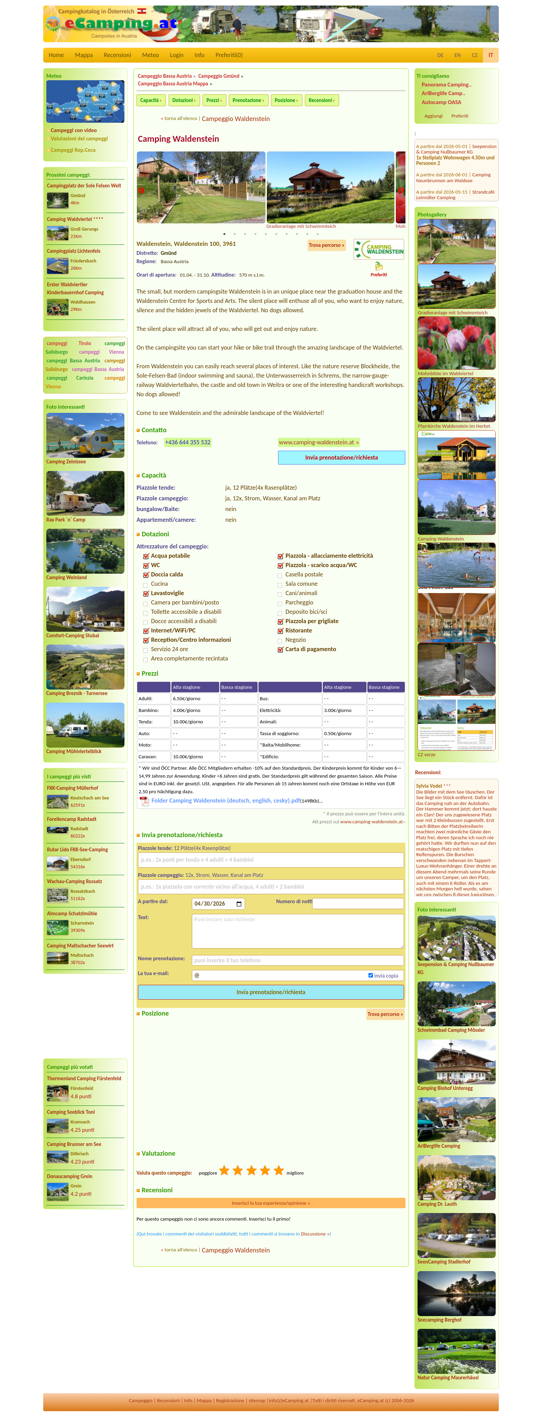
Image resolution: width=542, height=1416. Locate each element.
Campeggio (140, 1400)
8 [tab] (296, 234)
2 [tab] (234, 234)
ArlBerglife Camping (439, 1146)
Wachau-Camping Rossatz (74, 881)
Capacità (149, 100)
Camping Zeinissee (66, 462)
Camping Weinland (66, 577)
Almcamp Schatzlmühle (72, 913)
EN (458, 55)
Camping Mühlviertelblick (74, 751)
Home (56, 55)
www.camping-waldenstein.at (316, 443)
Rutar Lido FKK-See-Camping (77, 849)
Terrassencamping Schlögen (445, 182)
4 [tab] (255, 234)
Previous (141, 191)
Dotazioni (182, 100)
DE (440, 55)
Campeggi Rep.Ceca (73, 150)
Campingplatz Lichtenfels (73, 251)
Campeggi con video (74, 130)
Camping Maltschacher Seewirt (80, 946)
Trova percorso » (327, 246)
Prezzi (212, 100)
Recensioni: (428, 772)
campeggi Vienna (101, 352)
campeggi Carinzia (70, 378)
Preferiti (459, 116)
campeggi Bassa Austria (73, 361)
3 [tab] (245, 234)
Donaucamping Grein (69, 1176)
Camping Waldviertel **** (75, 219)
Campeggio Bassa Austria (165, 76)
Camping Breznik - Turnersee (77, 693)
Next (400, 191)
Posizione (285, 100)
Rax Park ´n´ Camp (65, 520)
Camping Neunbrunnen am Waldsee (453, 140)
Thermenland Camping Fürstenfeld (84, 1078)
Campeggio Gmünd (219, 76)
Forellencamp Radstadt (71, 819)
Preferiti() (229, 55)
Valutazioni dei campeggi (79, 138)
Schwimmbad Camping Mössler (451, 1030)
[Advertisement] (85, 1016)
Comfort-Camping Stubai (72, 635)
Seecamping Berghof (439, 1320)
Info (200, 55)
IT (490, 55)
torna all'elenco (181, 118)
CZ (474, 55)
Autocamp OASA (441, 102)
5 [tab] (265, 234)
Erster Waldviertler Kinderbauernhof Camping (75, 288)
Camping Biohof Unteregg (445, 1088)
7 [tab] (286, 234)
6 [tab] (276, 234)
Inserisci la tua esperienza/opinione (271, 1204)
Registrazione (230, 1400)
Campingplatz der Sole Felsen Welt (84, 186)
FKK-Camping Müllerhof (72, 788)
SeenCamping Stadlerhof (444, 1262)
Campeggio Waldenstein (236, 118)
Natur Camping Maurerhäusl (448, 1378)
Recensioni (117, 55)
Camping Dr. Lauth (437, 1204)
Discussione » (315, 1234)
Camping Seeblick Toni (71, 1112)
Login (177, 55)
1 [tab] (224, 234)
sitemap (257, 1400)
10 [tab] (317, 234)
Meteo (150, 55)
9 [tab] (307, 234)
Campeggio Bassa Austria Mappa (173, 84)
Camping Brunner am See (74, 1144)
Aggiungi (433, 116)
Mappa (84, 55)
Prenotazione (247, 100)
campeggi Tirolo (69, 343)
